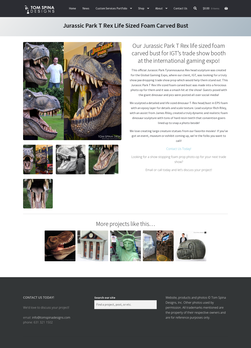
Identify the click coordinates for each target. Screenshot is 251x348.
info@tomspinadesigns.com (51, 317)
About (159, 8)
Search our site (104, 297)
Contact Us (180, 8)
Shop (141, 8)
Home (72, 8)
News (85, 8)
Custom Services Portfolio (111, 8)
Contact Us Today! (178, 149)
